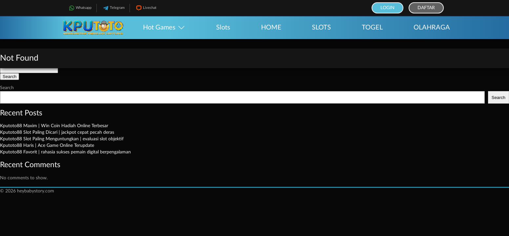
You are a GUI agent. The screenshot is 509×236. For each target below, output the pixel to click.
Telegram (113, 8)
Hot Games (159, 27)
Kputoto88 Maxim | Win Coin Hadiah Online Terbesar (54, 126)
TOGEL (372, 27)
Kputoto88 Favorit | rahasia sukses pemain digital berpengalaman (65, 152)
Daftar (426, 8)
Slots (223, 27)
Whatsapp (80, 8)
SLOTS (321, 27)
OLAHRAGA (432, 27)
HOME (271, 27)
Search (7, 88)
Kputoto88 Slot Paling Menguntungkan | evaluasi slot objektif (62, 139)
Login (387, 8)
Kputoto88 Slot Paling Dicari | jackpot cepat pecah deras (57, 132)
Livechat (145, 8)
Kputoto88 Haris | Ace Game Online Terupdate (47, 145)
